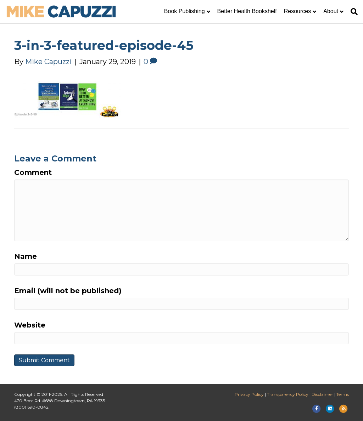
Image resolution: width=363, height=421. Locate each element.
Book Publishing (184, 11)
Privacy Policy (249, 394)
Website (29, 325)
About (330, 11)
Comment (33, 172)
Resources (297, 11)
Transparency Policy (287, 394)
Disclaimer (322, 394)
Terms (342, 394)
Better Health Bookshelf (247, 11)
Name (25, 256)
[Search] (352, 12)
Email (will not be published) (68, 290)
